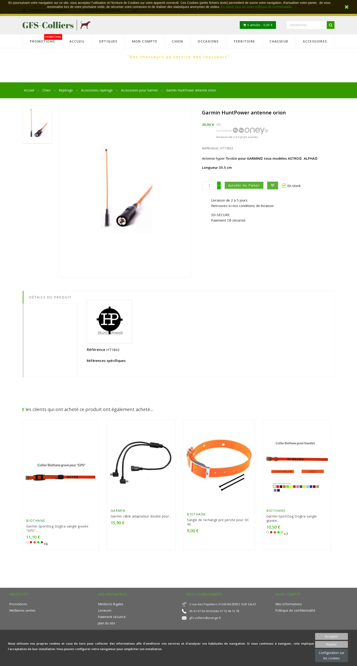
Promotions (18, 606)
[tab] (50, 307)
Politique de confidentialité (295, 612)
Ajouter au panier (246, 185)
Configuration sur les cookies (331, 655)
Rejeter (331, 644)
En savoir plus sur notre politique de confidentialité (256, 7)
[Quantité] (209, 185)
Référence (96, 349)
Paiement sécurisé (112, 619)
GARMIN (118, 512)
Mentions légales (111, 606)
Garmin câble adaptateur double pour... (141, 517)
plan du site (106, 625)
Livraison (105, 612)
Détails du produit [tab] (50, 297)
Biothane (35, 522)
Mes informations (288, 606)
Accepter (331, 636)
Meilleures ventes (22, 612)
